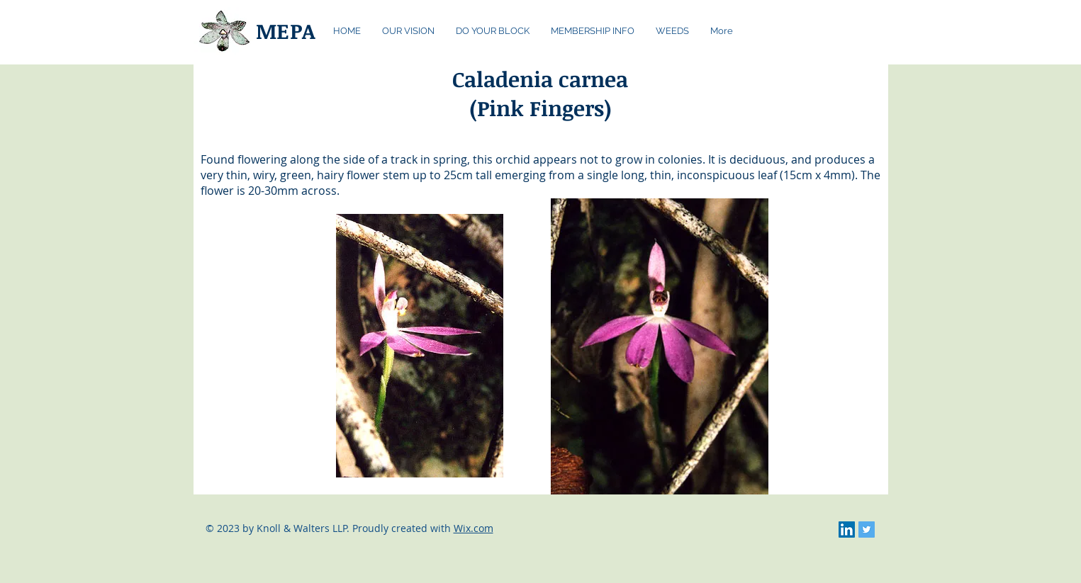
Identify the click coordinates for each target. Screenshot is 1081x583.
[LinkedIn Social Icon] (847, 529)
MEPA (286, 30)
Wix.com (473, 528)
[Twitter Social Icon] (866, 529)
